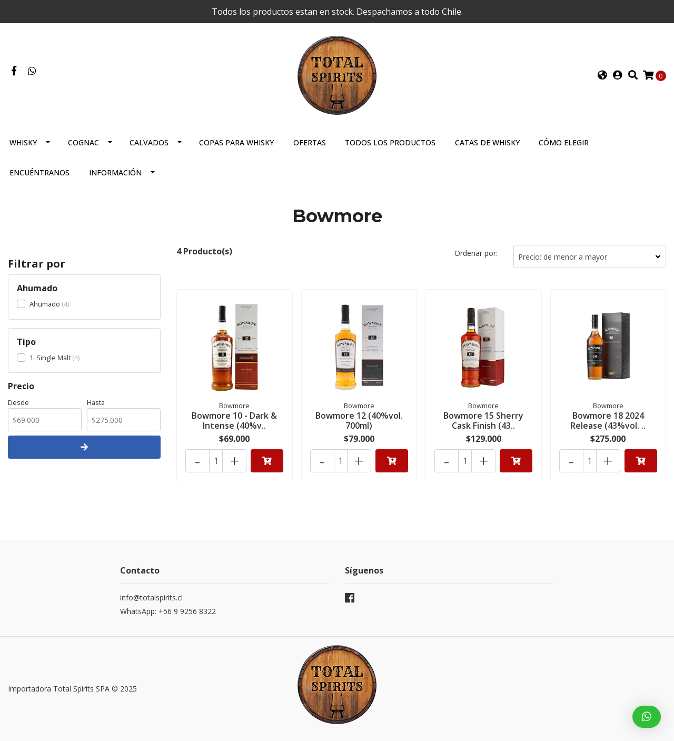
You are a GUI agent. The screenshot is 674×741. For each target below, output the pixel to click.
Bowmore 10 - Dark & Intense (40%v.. (234, 420)
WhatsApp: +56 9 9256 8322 (168, 611)
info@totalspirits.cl (151, 597)
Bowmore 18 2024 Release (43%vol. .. (608, 420)
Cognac (83, 142)
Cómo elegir (564, 142)
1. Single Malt (50, 357)
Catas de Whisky (487, 142)
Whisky (23, 142)
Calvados (149, 142)
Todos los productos (390, 142)
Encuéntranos (39, 172)
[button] (602, 75)
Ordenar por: (476, 253)
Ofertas (309, 142)
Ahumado (44, 304)
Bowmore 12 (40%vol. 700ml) (359, 420)
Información (115, 172)
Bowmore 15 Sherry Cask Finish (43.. (483, 420)
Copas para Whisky (236, 142)
